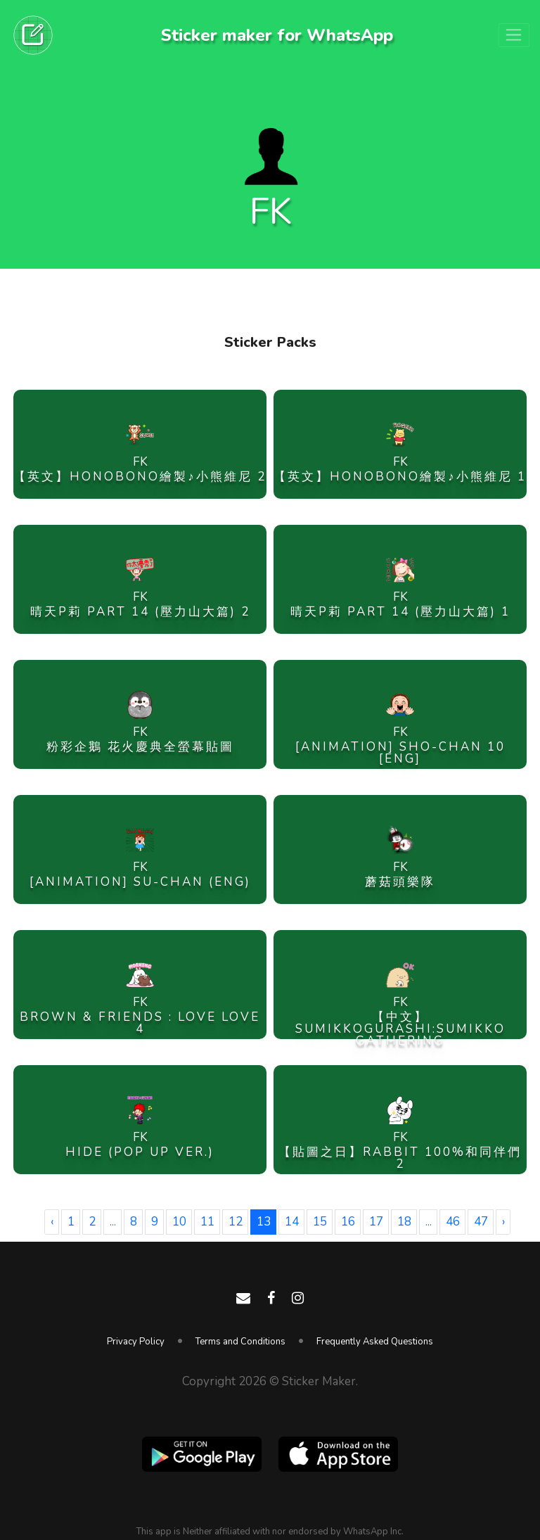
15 (320, 1222)
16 (348, 1222)
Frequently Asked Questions (374, 1341)
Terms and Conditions (240, 1341)
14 (292, 1222)
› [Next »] (503, 1222)
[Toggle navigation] (514, 35)
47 (481, 1222)
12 (236, 1222)
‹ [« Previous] (52, 1222)
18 (404, 1222)
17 (376, 1222)
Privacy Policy (136, 1341)
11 (207, 1222)
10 (179, 1222)
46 (453, 1222)
